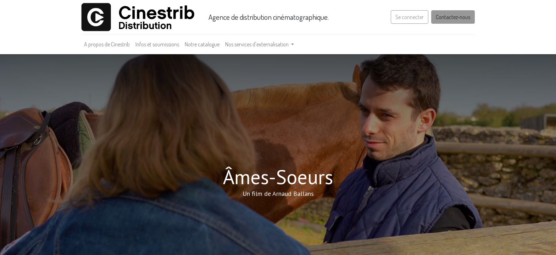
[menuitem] (107, 44)
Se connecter (409, 17)
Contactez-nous (453, 17)
